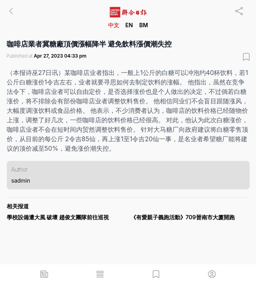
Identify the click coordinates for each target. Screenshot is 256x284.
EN (129, 25)
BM (143, 25)
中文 (113, 25)
